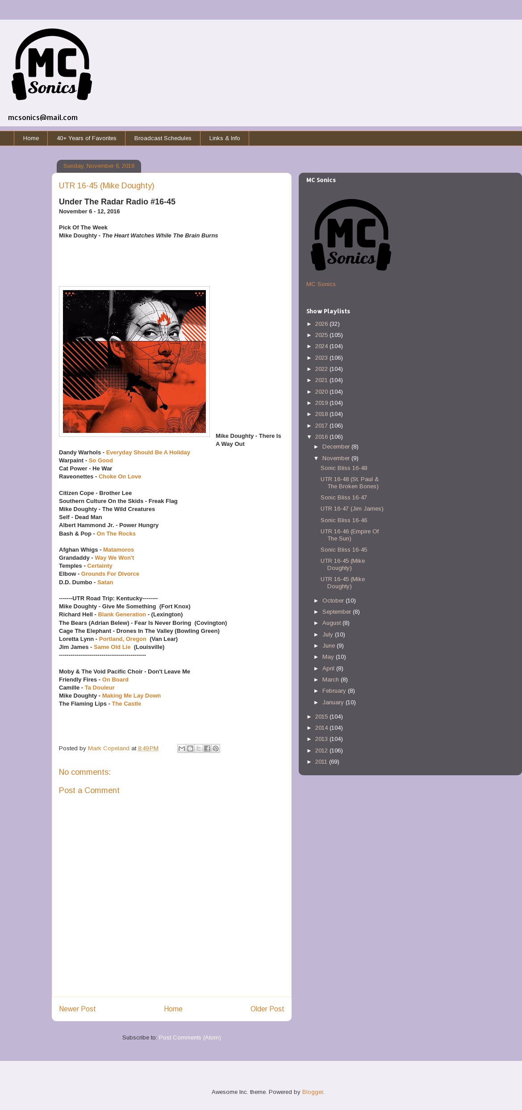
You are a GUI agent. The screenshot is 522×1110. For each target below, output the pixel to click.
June (329, 645)
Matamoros (118, 549)
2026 (322, 323)
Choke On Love (120, 476)
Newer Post (77, 1009)
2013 (322, 739)
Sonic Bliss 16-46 (344, 520)
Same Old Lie (113, 647)
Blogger (312, 1092)
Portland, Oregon (122, 639)
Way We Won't (114, 557)
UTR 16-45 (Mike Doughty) (343, 564)
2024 (322, 346)
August (332, 622)
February (335, 690)
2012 (322, 750)
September (337, 611)
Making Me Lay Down (131, 695)
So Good (101, 460)
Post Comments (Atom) (190, 1037)
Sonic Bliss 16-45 (344, 549)
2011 (322, 761)
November (336, 458)
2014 (322, 727)
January (334, 702)
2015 (322, 716)
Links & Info (224, 138)
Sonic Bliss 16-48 (344, 468)
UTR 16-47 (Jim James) (352, 508)
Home (31, 138)
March (331, 679)
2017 (322, 425)
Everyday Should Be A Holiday (148, 452)
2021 (322, 380)
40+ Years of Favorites (87, 138)
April (329, 668)
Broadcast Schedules (163, 138)
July (328, 634)
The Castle (126, 703)
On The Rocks (116, 533)
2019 (322, 402)
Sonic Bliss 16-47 (344, 497)
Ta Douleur (101, 687)
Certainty (99, 565)
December (336, 446)
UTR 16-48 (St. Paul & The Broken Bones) (350, 483)
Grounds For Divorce (110, 573)
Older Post (267, 1009)
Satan (105, 582)
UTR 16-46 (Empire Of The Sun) (350, 535)
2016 (322, 436)
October (334, 600)
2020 (322, 391)
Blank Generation (122, 614)
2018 (322, 414)
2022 (322, 369)
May (329, 656)
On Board (115, 679)
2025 (322, 335)
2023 (322, 357)
